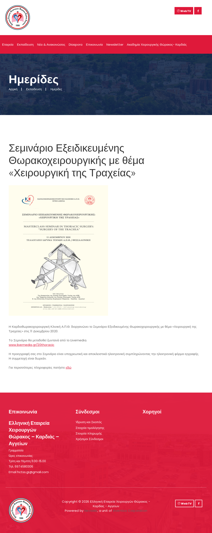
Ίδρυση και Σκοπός (89, 422)
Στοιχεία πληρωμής (89, 433)
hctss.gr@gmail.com (33, 472)
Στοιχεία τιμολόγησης (90, 428)
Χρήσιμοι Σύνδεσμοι (89, 439)
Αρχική (13, 89)
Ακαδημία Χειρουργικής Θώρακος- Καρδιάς (157, 44)
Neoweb (90, 510)
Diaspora (75, 44)
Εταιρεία (7, 44)
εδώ (68, 367)
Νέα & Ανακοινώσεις (51, 44)
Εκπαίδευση (25, 44)
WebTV (184, 11)
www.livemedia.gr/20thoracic (31, 345)
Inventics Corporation (130, 510)
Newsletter (114, 44)
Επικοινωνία (94, 44)
